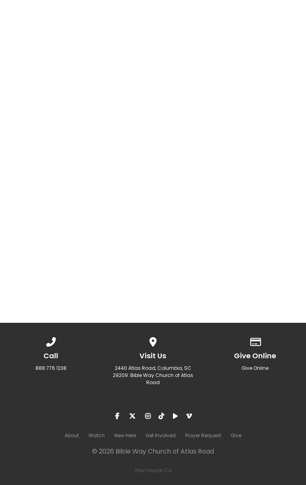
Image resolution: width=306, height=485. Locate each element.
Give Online (255, 368)
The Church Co (153, 470)
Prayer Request (203, 435)
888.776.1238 (51, 368)
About (72, 435)
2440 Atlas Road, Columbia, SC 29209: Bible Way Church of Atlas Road (153, 375)
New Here (125, 435)
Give (236, 435)
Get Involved (160, 435)
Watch (96, 435)
